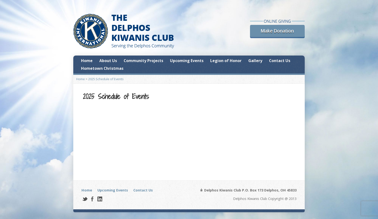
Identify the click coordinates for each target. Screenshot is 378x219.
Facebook (92, 199)
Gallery (255, 60)
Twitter (85, 199)
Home (87, 60)
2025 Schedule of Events (106, 79)
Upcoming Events (186, 60)
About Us (108, 60)
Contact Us (279, 60)
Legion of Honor (226, 60)
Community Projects (143, 60)
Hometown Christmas (102, 68)
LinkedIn (99, 199)
